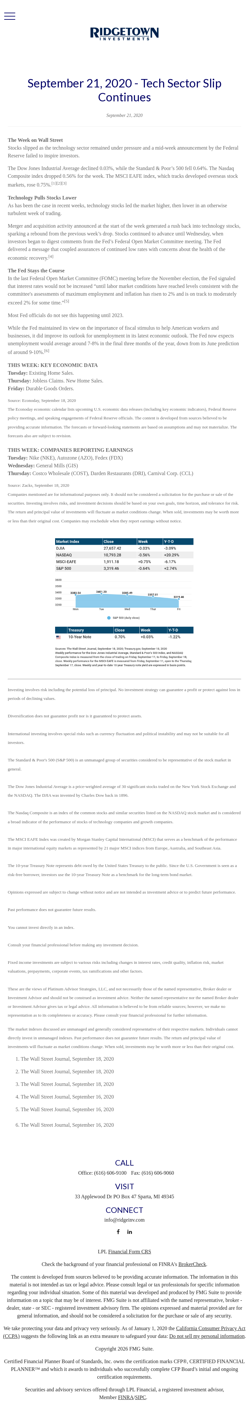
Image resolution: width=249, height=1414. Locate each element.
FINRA (126, 1397)
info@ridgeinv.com (124, 1220)
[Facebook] (118, 1231)
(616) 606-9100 (110, 1173)
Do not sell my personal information (206, 1336)
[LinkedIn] (129, 1231)
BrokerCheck (192, 1264)
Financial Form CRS (129, 1251)
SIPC (140, 1397)
